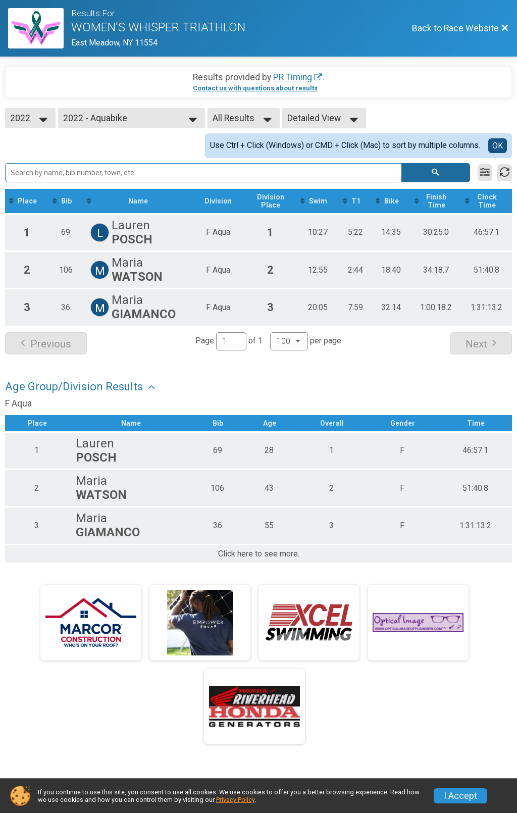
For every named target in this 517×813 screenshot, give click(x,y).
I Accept (460, 796)
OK (497, 145)
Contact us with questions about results (255, 88)
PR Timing (292, 77)
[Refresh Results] (504, 172)
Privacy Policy (235, 799)
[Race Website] (39, 28)
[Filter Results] (485, 172)
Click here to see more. (258, 553)
